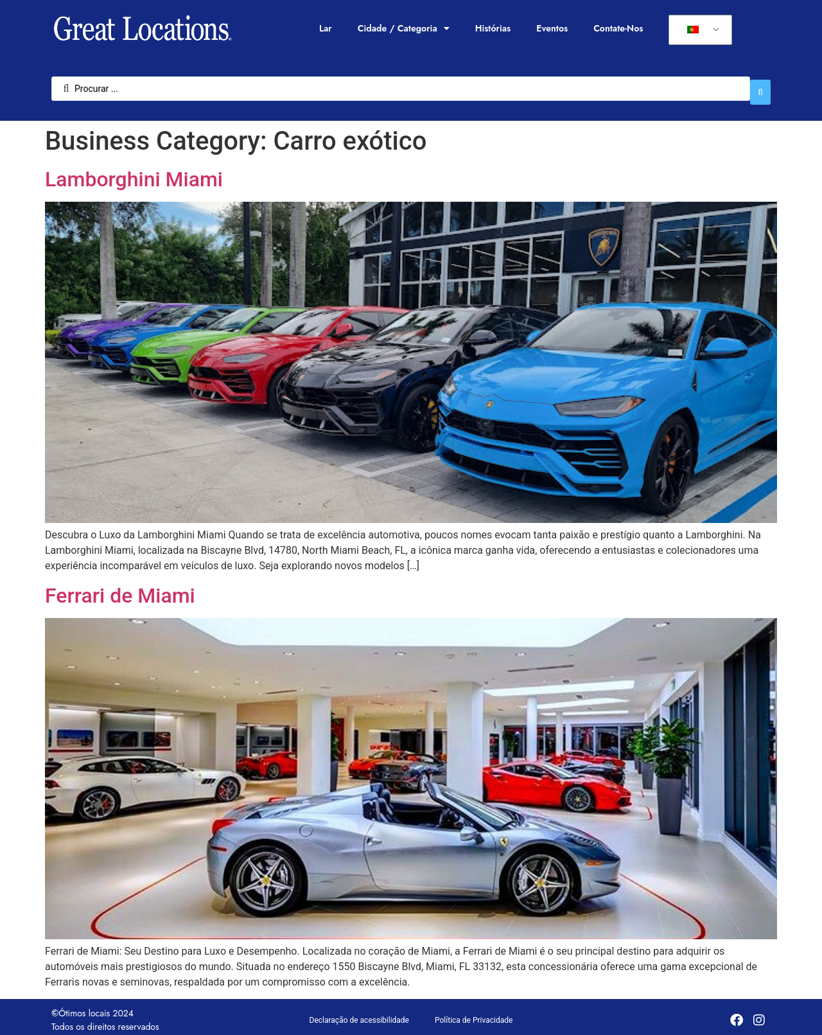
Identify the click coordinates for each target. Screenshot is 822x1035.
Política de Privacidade (473, 1013)
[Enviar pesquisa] (760, 85)
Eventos (552, 28)
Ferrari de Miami (120, 589)
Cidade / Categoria (404, 28)
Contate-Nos (618, 28)
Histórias (493, 28)
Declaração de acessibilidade (359, 1013)
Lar (325, 28)
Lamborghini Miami (134, 173)
